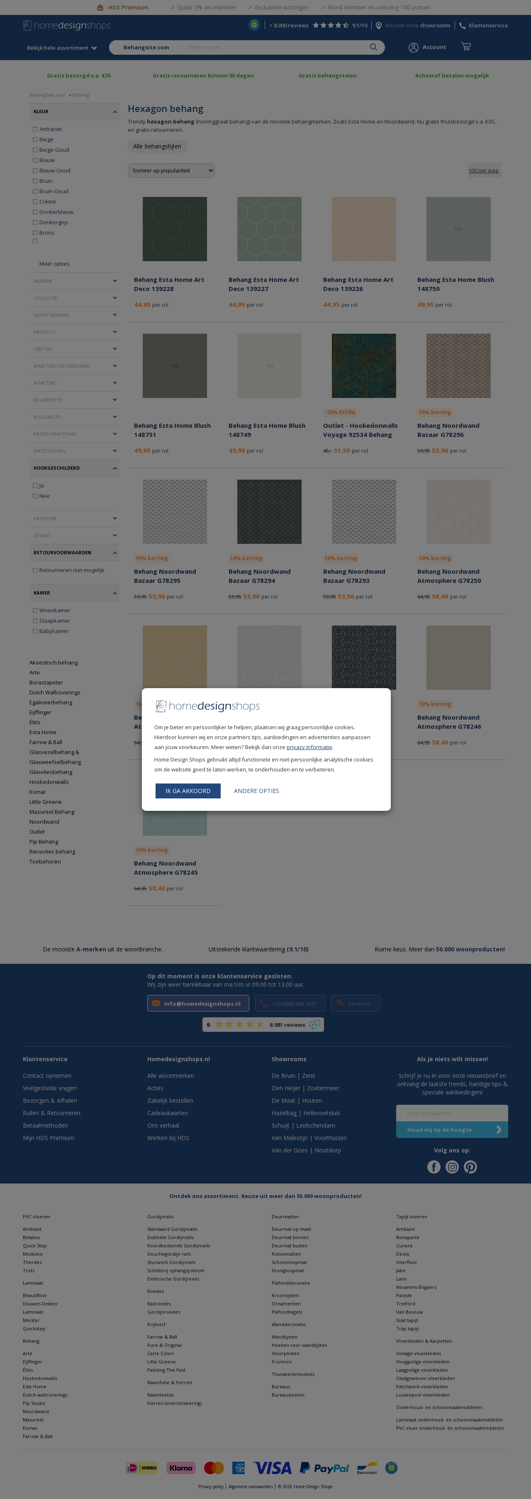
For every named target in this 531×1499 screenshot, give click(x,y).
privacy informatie (309, 747)
